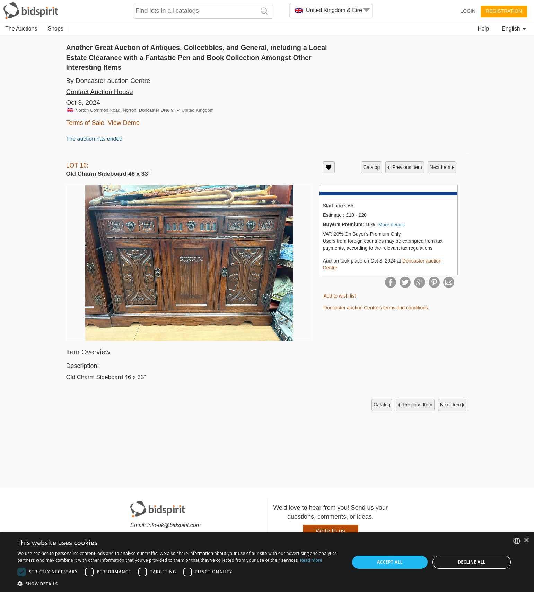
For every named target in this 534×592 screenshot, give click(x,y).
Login (467, 11)
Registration (504, 11)
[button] (178, 583)
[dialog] (267, 562)
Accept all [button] (390, 562)
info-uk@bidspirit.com (174, 525)
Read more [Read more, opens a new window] (311, 560)
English (514, 29)
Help (483, 29)
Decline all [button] (471, 562)
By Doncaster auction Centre (108, 80)
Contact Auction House (99, 91)
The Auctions (21, 29)
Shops (55, 29)
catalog (371, 167)
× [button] (526, 540)
